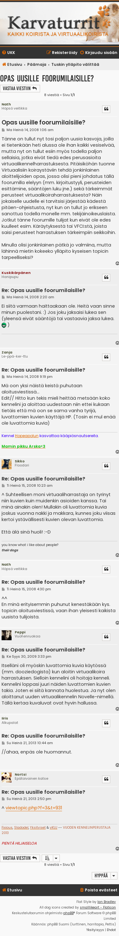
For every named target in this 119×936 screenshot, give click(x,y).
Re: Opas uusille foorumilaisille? (43, 290)
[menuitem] (8, 53)
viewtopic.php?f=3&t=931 (34, 808)
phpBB (68, 913)
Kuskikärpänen (16, 272)
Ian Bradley (106, 901)
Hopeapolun (27, 435)
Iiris (5, 718)
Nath (6, 104)
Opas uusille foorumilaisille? (47, 78)
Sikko (20, 461)
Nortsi (20, 774)
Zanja (7, 352)
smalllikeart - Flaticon (98, 907)
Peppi (20, 632)
